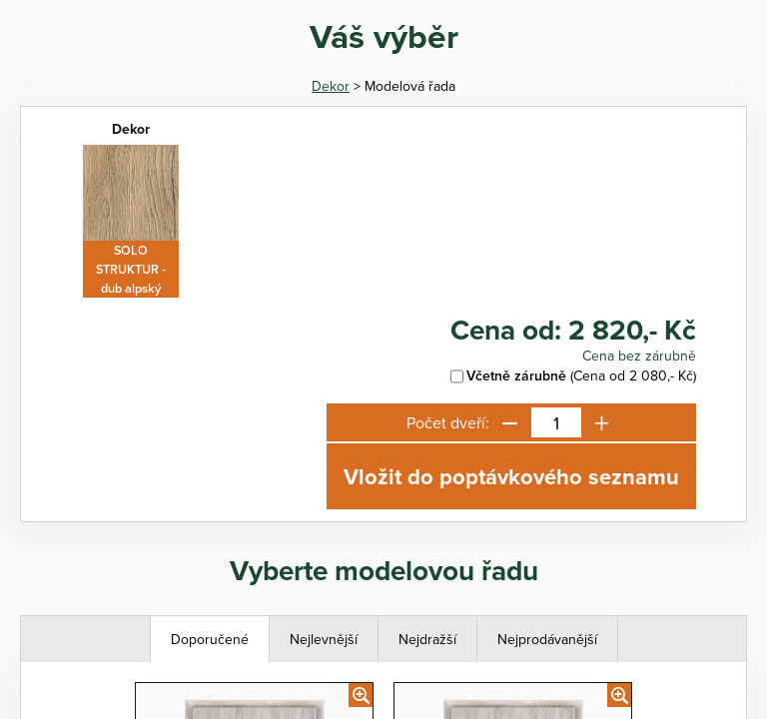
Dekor (331, 86)
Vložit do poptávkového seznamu (511, 476)
